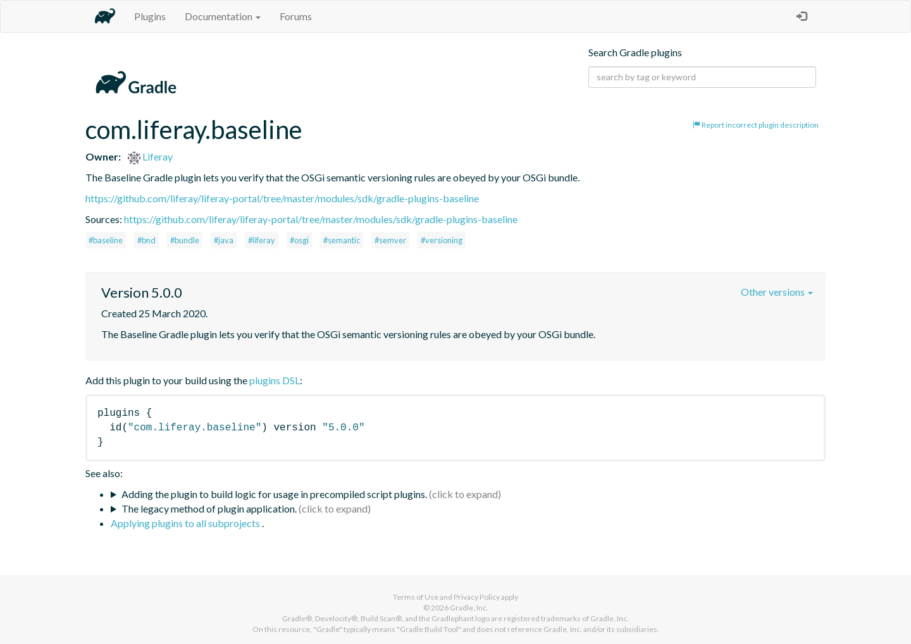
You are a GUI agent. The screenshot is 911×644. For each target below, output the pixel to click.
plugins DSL (274, 380)
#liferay (261, 240)
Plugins (150, 16)
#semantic (341, 240)
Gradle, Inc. (469, 607)
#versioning (441, 240)
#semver (390, 240)
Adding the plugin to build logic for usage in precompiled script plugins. (274, 494)
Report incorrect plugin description (756, 125)
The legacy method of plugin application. (209, 508)
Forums (296, 16)
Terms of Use (415, 597)
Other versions (777, 292)
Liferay (150, 156)
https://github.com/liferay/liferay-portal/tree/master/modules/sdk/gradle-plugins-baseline (282, 198)
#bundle (184, 240)
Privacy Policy (477, 597)
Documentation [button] (223, 16)
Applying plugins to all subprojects (186, 523)
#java (223, 240)
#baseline (106, 240)
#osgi (299, 240)
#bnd (146, 240)
